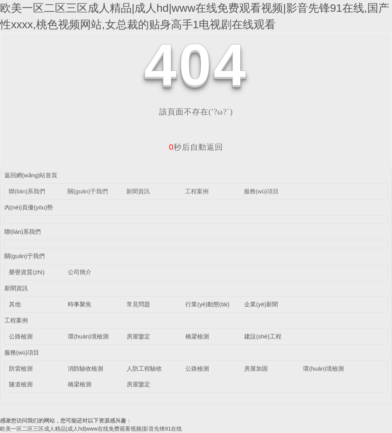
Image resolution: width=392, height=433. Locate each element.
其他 (15, 304)
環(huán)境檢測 (88, 336)
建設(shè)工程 (262, 336)
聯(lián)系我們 (27, 191)
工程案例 (197, 191)
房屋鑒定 (138, 336)
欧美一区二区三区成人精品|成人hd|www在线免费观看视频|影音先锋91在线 (91, 429)
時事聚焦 (79, 304)
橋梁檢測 (197, 336)
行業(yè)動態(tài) (207, 304)
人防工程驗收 (144, 368)
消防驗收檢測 (85, 368)
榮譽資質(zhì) (26, 272)
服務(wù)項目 (261, 191)
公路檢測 (21, 336)
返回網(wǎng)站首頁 (31, 175)
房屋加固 (256, 368)
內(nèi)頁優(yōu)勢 (28, 207)
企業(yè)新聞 (261, 304)
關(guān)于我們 (87, 191)
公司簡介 (79, 272)
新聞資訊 (138, 191)
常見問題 (138, 304)
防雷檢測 (21, 368)
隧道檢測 (21, 384)
